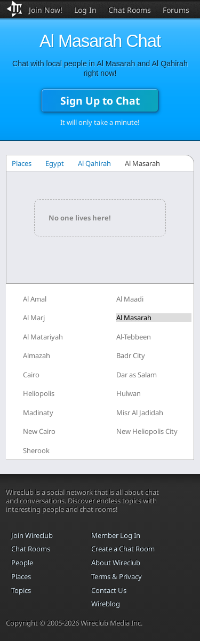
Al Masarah (133, 317)
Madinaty (38, 412)
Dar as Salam (136, 374)
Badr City (130, 355)
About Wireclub (115, 562)
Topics (21, 590)
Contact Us (108, 590)
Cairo (31, 374)
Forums (176, 10)
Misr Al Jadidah (139, 412)
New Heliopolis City (147, 431)
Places (21, 163)
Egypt (54, 163)
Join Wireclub (32, 535)
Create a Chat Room (123, 548)
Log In (85, 10)
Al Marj (34, 317)
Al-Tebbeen (133, 337)
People (22, 562)
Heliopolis (38, 393)
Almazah (36, 355)
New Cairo (39, 431)
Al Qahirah (94, 163)
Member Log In (115, 535)
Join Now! (45, 10)
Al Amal (34, 299)
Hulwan (128, 393)
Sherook (36, 450)
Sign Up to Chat (100, 100)
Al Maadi (129, 299)
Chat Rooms (129, 10)
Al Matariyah (43, 337)
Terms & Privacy (116, 576)
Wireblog (105, 603)
